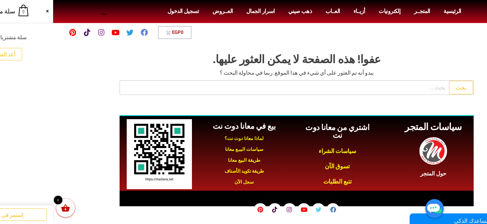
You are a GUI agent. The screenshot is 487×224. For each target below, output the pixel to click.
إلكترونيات (336, 11)
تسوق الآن (284, 166)
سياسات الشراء (284, 151)
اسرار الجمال (207, 11)
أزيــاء (306, 11)
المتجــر (369, 11)
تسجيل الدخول (130, 11)
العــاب (279, 11)
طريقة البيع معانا (191, 160)
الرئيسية (399, 11)
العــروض (169, 11)
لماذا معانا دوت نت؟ (191, 138)
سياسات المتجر (380, 126)
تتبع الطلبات (284, 181)
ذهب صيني (247, 11)
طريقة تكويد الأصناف (191, 171)
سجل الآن (191, 182)
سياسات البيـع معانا (191, 149)
